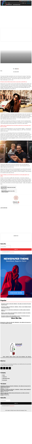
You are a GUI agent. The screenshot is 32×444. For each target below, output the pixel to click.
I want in (16, 249)
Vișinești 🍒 (17, 68)
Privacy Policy (12, 251)
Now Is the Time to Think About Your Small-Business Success (8, 188)
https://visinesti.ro (16, 203)
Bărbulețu (2, 391)
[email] (5, 246)
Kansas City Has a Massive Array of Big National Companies (8, 191)
